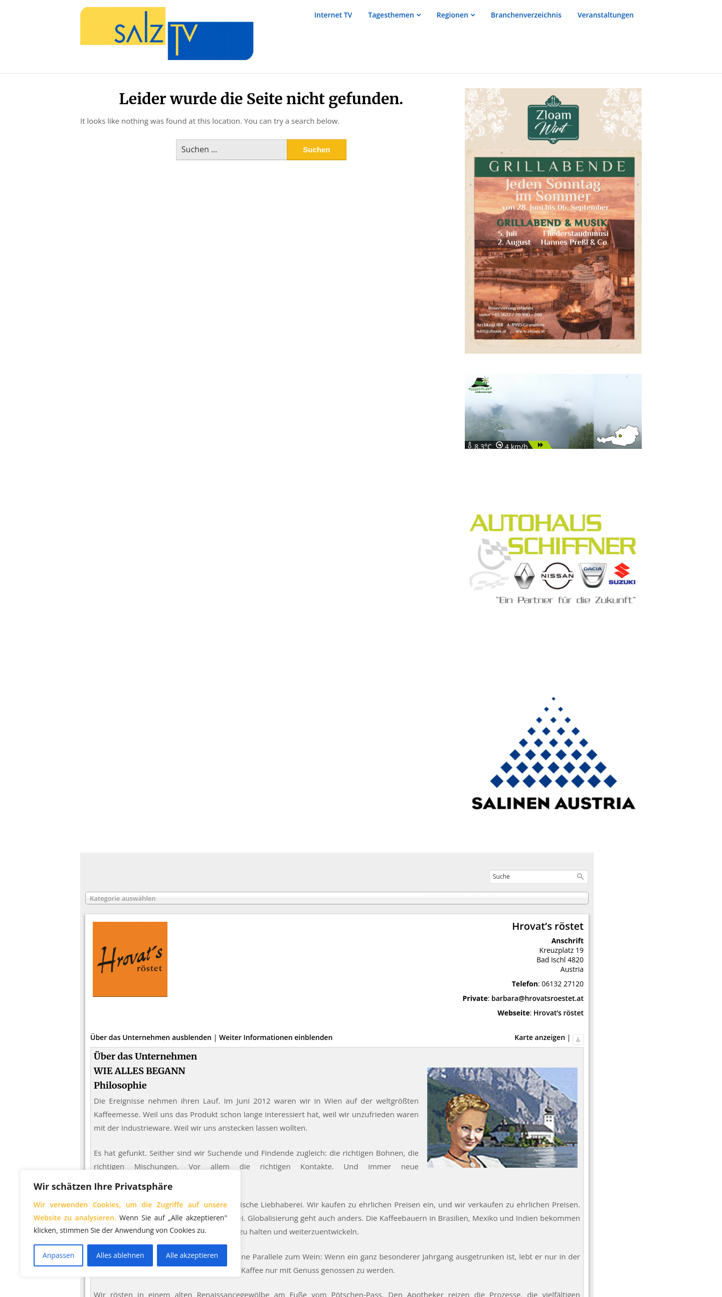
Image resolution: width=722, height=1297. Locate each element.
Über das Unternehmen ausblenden (151, 1037)
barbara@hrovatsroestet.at (537, 998)
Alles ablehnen (120, 1255)
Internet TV (333, 15)
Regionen (452, 15)
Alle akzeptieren (192, 1255)
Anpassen (59, 1255)
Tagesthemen (391, 15)
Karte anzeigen (539, 1037)
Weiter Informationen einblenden (275, 1037)
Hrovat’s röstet (558, 1012)
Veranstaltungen (606, 15)
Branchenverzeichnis (526, 15)
